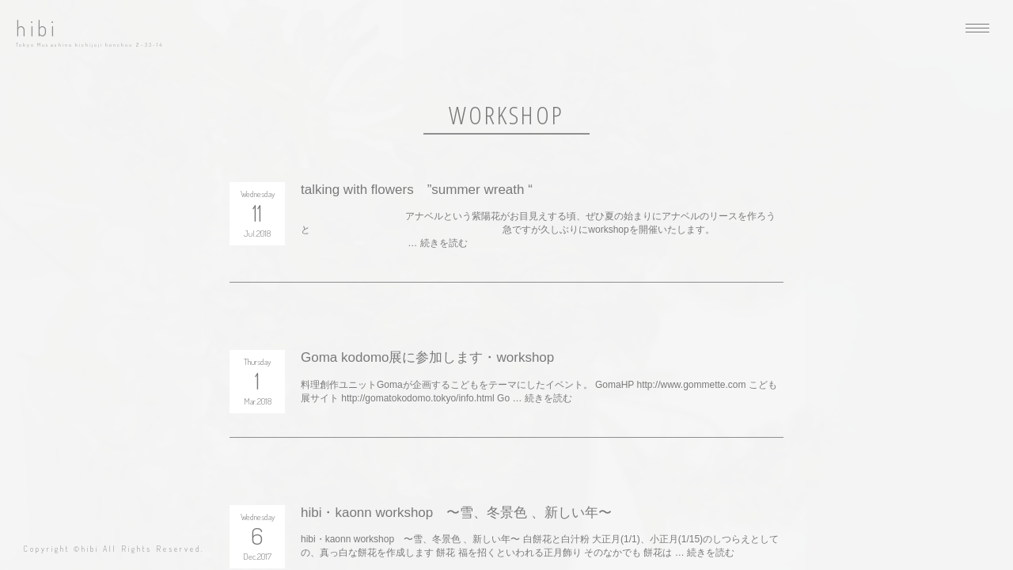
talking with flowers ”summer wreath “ (417, 189)
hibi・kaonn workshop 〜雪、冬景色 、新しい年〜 (456, 512)
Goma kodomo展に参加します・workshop (427, 357)
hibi (37, 28)
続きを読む (444, 243)
